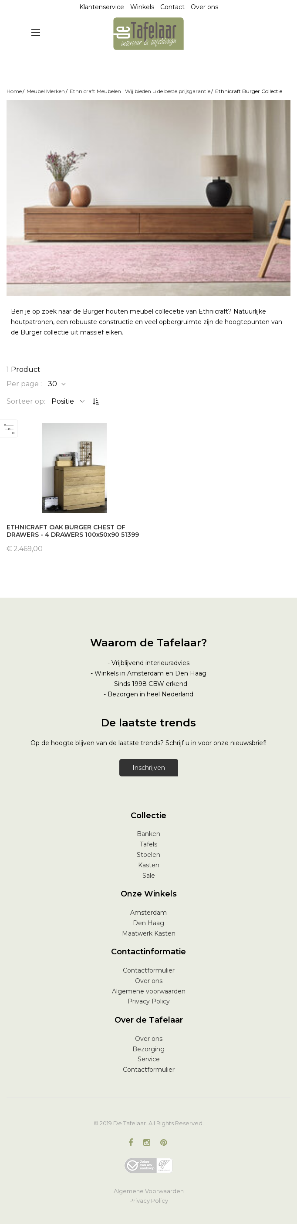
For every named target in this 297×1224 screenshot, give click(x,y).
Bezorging (148, 1049)
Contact (172, 7)
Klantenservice (101, 7)
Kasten (148, 865)
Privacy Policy (149, 1001)
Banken (148, 834)
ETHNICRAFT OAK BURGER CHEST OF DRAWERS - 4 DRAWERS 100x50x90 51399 (73, 530)
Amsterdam (148, 912)
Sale (148, 876)
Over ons (204, 7)
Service (149, 1059)
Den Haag (148, 923)
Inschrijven (148, 768)
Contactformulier (149, 970)
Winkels (142, 7)
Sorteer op (25, 401)
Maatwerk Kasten (149, 933)
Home (14, 91)
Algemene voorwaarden (149, 991)
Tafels (148, 844)
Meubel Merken (46, 91)
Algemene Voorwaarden (149, 1190)
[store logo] (148, 33)
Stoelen (148, 855)
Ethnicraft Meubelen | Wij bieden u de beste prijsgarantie (140, 91)
